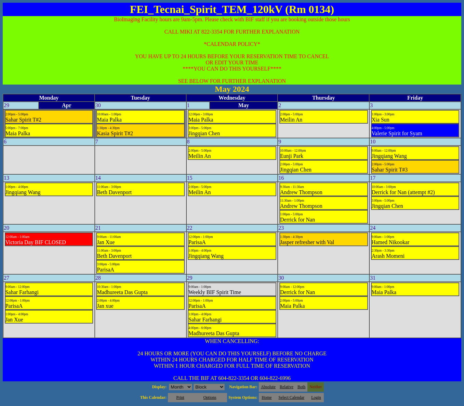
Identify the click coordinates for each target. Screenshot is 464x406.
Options (209, 397)
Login (316, 397)
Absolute (268, 386)
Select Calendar (292, 397)
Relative (286, 386)
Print (180, 397)
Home (266, 397)
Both (301, 386)
